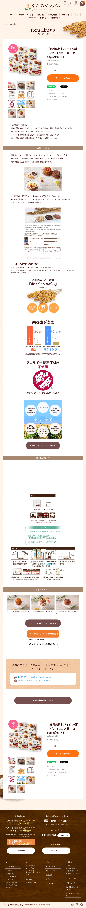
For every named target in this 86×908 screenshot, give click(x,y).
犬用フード (65, 15)
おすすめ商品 (10, 874)
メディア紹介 (50, 866)
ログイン (76, 4)
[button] (12, 85)
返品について (51, 90)
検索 (65, 4)
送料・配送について (72, 871)
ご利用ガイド (55, 18)
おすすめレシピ (31, 865)
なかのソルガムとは (26, 15)
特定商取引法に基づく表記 (56, 93)
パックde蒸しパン (14, 24)
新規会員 (70, 4)
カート (83, 3)
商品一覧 (40, 15)
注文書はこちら (64, 835)
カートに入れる (62, 78)
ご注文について (71, 865)
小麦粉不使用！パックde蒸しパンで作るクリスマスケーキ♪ (37, 677)
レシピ (76, 15)
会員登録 (49, 875)
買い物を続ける (52, 99)
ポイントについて (71, 878)
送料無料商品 (52, 15)
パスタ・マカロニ (11, 882)
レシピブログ (30, 868)
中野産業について (31, 882)
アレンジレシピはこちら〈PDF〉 (43, 623)
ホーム (12, 15)
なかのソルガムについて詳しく (43, 445)
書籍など (9, 888)
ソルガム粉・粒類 (11, 885)
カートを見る (50, 883)
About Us (32, 18)
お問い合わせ (20, 850)
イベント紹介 (50, 870)
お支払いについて (71, 868)
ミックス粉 (9, 879)
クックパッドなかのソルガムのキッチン (33, 872)
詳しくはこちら (56, 850)
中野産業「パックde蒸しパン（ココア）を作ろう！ (34, 680)
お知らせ (43, 18)
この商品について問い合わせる (57, 96)
